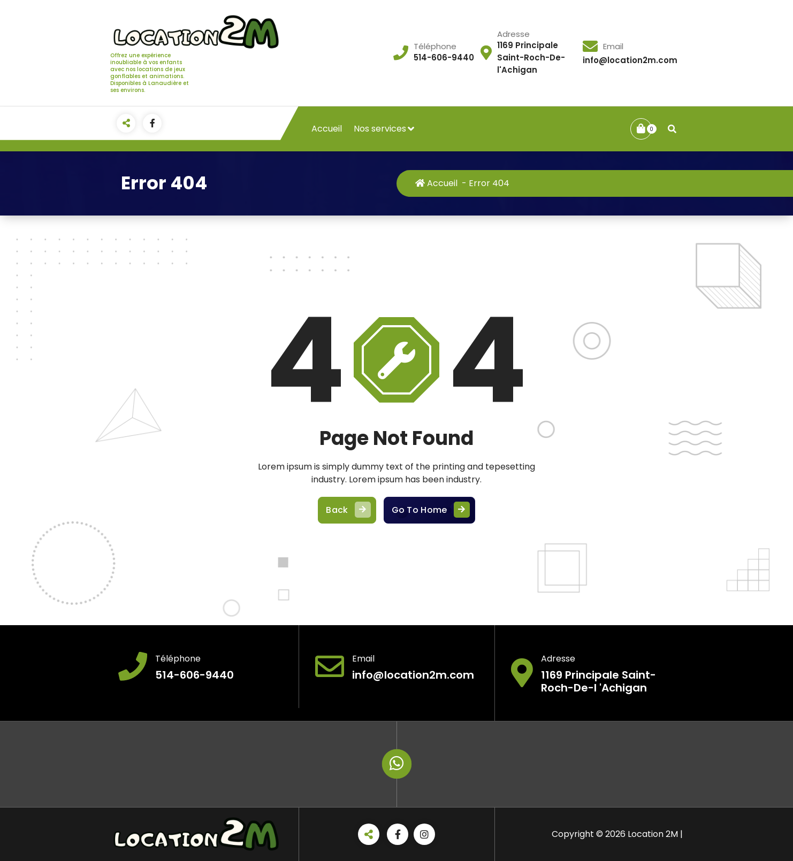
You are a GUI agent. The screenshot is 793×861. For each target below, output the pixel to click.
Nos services (380, 128)
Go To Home (429, 510)
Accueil (326, 128)
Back (346, 510)
